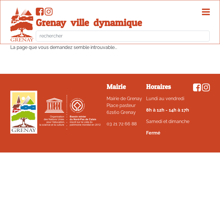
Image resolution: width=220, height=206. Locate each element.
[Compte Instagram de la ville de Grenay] (48, 13)
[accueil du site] (22, 24)
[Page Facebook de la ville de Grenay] (40, 13)
